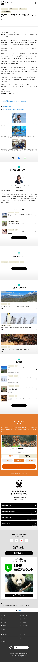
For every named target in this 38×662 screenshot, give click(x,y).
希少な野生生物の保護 (6, 11)
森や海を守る (19, 524)
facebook (19, 158)
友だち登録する (19, 595)
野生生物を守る (23, 8)
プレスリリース (5, 634)
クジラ (22, 262)
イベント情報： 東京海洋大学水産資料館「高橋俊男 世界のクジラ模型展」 (15, 101)
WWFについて (6, 615)
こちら (26, 473)
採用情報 (5, 625)
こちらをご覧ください (21, 656)
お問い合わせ (5, 629)
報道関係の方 (24, 622)
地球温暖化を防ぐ (19, 506)
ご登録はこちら (19, 553)
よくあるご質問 (25, 625)
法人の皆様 (5, 622)
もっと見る (19, 237)
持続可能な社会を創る (19, 512)
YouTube (21, 540)
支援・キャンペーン (14, 8)
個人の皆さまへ (25, 618)
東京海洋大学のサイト (7, 106)
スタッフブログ (5, 8)
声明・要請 (23, 634)
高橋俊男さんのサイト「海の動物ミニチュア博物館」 (14, 109)
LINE (25, 158)
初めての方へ (5, 618)
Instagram (26, 540)
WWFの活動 (24, 615)
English (4, 641)
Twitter (13, 158)
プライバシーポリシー (7, 638)
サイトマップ (24, 638)
